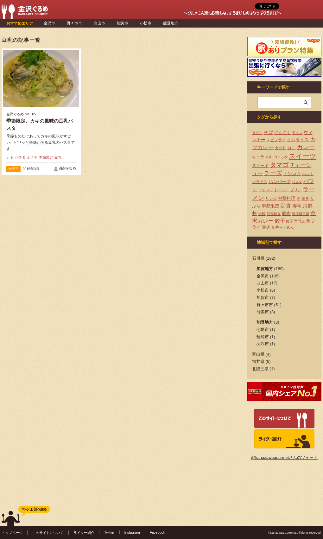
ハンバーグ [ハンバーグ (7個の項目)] (280, 181)
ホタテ (32, 157)
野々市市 (74, 23)
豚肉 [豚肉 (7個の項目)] (286, 213)
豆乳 (57, 157)
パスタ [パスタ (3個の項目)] (297, 182)
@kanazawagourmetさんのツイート (284, 457)
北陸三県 (260, 368)
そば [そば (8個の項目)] (268, 132)
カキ (9, 157)
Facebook (157, 532)
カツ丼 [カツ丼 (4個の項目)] (280, 148)
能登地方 (170, 23)
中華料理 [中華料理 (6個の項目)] (286, 198)
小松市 (145, 23)
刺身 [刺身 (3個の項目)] (305, 198)
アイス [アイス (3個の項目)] (297, 133)
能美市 (122, 23)
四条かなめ (67, 168)
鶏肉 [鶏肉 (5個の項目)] (266, 227)
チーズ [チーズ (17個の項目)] (273, 173)
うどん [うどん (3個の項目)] (257, 133)
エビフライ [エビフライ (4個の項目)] (276, 140)
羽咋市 (262, 343)
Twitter (109, 532)
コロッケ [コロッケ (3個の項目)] (281, 157)
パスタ (20, 157)
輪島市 (262, 336)
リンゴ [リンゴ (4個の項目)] (271, 198)
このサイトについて (48, 533)
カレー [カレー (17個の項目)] (306, 147)
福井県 (258, 361)
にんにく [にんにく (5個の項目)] (282, 132)
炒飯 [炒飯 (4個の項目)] (262, 214)
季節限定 (46, 157)
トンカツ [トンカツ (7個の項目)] (292, 173)
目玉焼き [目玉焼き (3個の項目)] (274, 214)
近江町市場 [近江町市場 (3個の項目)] (300, 214)
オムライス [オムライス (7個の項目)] (298, 139)
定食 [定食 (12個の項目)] (285, 206)
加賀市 (262, 297)
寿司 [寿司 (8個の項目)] (297, 205)
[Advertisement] (122, 95)
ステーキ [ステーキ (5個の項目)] (260, 165)
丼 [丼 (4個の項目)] (299, 198)
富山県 (258, 354)
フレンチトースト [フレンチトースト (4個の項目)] (274, 190)
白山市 (99, 23)
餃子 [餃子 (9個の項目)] (280, 221)
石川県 (258, 258)
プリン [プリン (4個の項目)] (295, 190)
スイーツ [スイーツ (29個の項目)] (302, 156)
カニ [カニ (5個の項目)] (291, 147)
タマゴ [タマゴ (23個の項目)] (279, 164)
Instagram (132, 532)
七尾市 (262, 329)
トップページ (12, 533)
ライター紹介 (83, 533)
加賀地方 (264, 268)
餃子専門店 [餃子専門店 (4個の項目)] (295, 221)
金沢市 (49, 23)
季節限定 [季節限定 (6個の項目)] (270, 206)
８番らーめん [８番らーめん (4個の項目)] (282, 227)
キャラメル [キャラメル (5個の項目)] (262, 157)
